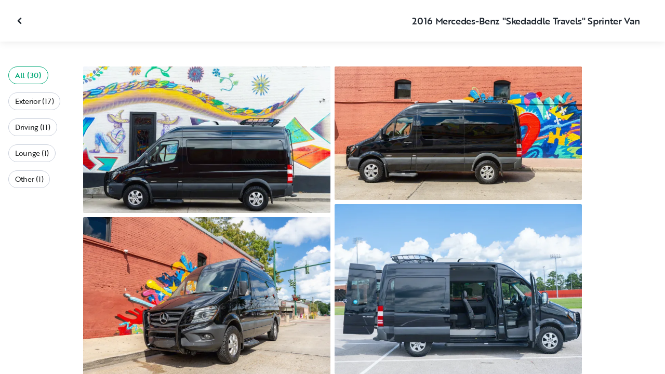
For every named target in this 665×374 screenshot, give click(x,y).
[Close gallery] (20, 20)
